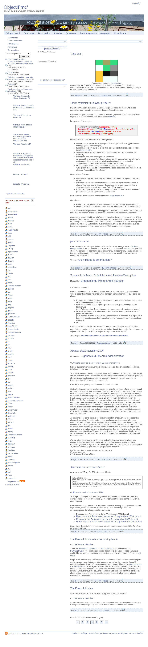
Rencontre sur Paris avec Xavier (87, 467)
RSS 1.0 (11, 633)
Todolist (11, 84)
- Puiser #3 (20, 174)
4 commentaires (101, 532)
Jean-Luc (11, 323)
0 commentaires (101, 581)
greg (9, 304)
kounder (11, 354)
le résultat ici (85, 150)
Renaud (11, 422)
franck (10, 283)
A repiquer (105, 33)
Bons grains (44, 33)
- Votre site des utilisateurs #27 (22, 126)
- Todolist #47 (22, 144)
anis (9, 208)
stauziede (11, 447)
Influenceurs (116, 83)
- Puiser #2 (21, 184)
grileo (10, 311)
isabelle (11, 320)
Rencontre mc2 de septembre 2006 (88, 492)
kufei (9, 357)
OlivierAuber (12, 410)
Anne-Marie (12, 211)
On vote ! (11, 72)
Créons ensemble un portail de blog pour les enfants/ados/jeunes (21, 62)
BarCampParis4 (77, 551)
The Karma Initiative (83, 544)
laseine (10, 366)
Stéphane (124, 633)
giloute (10, 298)
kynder (10, 360)
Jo (9, 345)
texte (128, 249)
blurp (10, 224)
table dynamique (117, 196)
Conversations (13, 50)
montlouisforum (14, 398)
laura (10, 370)
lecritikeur (11, 376)
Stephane (11, 450)
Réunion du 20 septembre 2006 (87, 350)
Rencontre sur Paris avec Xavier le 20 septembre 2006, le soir (108, 516)
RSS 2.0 (18, 633)
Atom (24, 633)
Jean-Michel (12, 326)
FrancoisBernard (14, 286)
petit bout (11, 416)
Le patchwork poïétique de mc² (52, 80)
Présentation (13, 38)
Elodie (10, 273)
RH (9, 425)
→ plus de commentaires (15, 194)
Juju (9, 348)
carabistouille (13, 230)
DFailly (10, 249)
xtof (9, 472)
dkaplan (11, 258)
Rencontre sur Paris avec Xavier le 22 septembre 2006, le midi (109, 521)
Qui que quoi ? (12, 33)
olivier (10, 407)
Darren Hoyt (107, 633)
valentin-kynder (14, 463)
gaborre (11, 289)
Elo (9, 270)
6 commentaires (104, 459)
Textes (40, 633)
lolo (9, 379)
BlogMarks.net (13, 482)
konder (10, 351)
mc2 (9, 391)
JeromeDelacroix (14, 332)
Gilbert (10, 295)
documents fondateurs (88, 549)
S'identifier (136, 3)
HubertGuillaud (14, 317)
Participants (12, 47)
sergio (10, 441)
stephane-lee (13, 453)
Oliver (10, 404)
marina (10, 385)
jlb (8, 342)
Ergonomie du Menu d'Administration (102, 280)
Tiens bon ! (76, 53)
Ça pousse (71, 33)
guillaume (11, 314)
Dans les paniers (88, 33)
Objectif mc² (16, 7)
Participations (13, 44)
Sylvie (10, 456)
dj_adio (10, 255)
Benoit (10, 218)
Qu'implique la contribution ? (95, 259)
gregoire (11, 308)
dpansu (10, 261)
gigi (9, 292)
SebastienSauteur (15, 435)
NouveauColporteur (15, 401)
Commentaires (31, 633)
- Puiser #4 (21, 165)
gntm (10, 301)
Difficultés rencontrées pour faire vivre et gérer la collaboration (20, 78)
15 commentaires (109, 268)
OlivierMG (12, 413)
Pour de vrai (120, 33)
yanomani (11, 478)
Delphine (11, 245)
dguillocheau (13, 252)
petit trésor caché (79, 241)
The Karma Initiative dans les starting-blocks (94, 539)
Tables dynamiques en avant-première (90, 102)
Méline (10, 394)
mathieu (11, 388)
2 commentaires (105, 95)
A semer (58, 33)
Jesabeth (11, 335)
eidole (10, 264)
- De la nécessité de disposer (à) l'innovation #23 (23, 108)
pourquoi (47, 49)
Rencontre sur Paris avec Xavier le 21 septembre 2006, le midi (107, 519)
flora (9, 280)
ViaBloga (84, 633)
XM (9, 469)
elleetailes (12, 267)
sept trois (11, 438)
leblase (10, 373)
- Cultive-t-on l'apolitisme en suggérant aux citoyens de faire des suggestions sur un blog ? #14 (23, 158)
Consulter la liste (12, 485)
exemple (111, 117)
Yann (10, 475)
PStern (10, 419)
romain (10, 432)
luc (9, 382)
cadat (10, 227)
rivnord (10, 429)
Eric (9, 276)
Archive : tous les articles (15, 59)
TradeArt (11, 460)
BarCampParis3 (107, 549)
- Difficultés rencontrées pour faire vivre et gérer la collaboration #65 (22, 137)
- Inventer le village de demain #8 (21, 97)
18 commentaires (102, 610)
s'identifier (56, 49)
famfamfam (139, 633)
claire (10, 233)
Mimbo (96, 633)
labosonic (11, 363)
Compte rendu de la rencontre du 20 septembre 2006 (96, 363)
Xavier (10, 466)
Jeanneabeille (13, 329)
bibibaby (11, 221)
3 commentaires (103, 343)
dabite (10, 242)
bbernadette (12, 214)
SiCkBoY (11, 444)
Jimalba (11, 339)
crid (9, 236)
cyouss (10, 239)
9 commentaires (101, 234)
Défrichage (29, 33)
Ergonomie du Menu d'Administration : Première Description (103, 275)
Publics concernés (15, 41)
